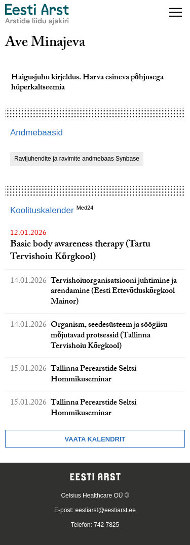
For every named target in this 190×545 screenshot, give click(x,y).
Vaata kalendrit (94, 439)
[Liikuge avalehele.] (37, 14)
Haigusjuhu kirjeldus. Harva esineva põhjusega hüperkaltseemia (87, 83)
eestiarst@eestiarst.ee (105, 510)
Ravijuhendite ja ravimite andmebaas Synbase (76, 158)
